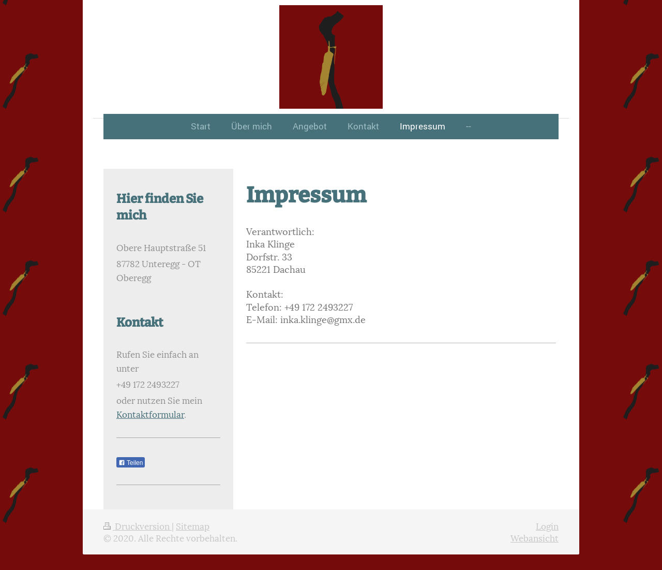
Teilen (130, 462)
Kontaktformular (150, 413)
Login (547, 525)
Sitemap (192, 525)
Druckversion (137, 525)
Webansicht (534, 537)
